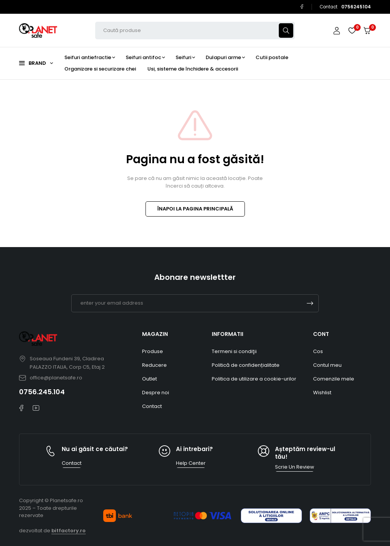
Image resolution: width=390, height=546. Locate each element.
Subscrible (310, 303)
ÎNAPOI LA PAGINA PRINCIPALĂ (195, 208)
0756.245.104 (42, 392)
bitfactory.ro (68, 530)
